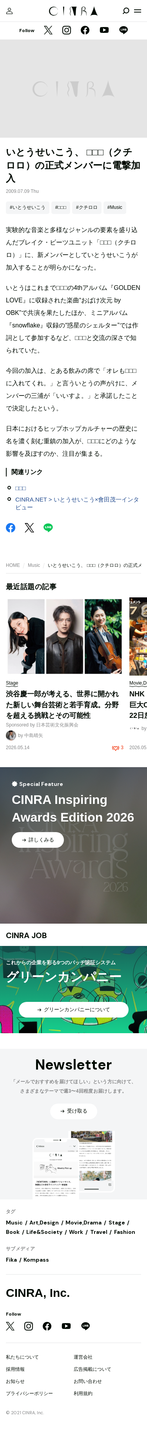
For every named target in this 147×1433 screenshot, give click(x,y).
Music (34, 565)
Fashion (124, 1232)
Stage (117, 1222)
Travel (98, 1232)
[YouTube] (104, 31)
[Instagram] (66, 31)
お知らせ (15, 1381)
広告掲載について (92, 1369)
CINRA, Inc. (38, 1292)
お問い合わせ (88, 1381)
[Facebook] (85, 31)
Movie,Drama (83, 1222)
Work (76, 1232)
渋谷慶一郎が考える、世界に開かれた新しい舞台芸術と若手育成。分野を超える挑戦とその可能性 (62, 704)
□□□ (20, 488)
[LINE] (123, 31)
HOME (13, 565)
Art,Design (44, 1222)
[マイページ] (9, 11)
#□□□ (60, 207)
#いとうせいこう (27, 207)
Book (13, 1232)
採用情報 (15, 1369)
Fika (11, 1259)
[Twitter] (48, 31)
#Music (114, 207)
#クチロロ (87, 207)
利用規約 (83, 1393)
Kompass (36, 1259)
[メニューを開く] (137, 11)
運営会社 (83, 1357)
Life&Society (44, 1232)
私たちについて (22, 1357)
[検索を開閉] (126, 11)
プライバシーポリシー (29, 1393)
